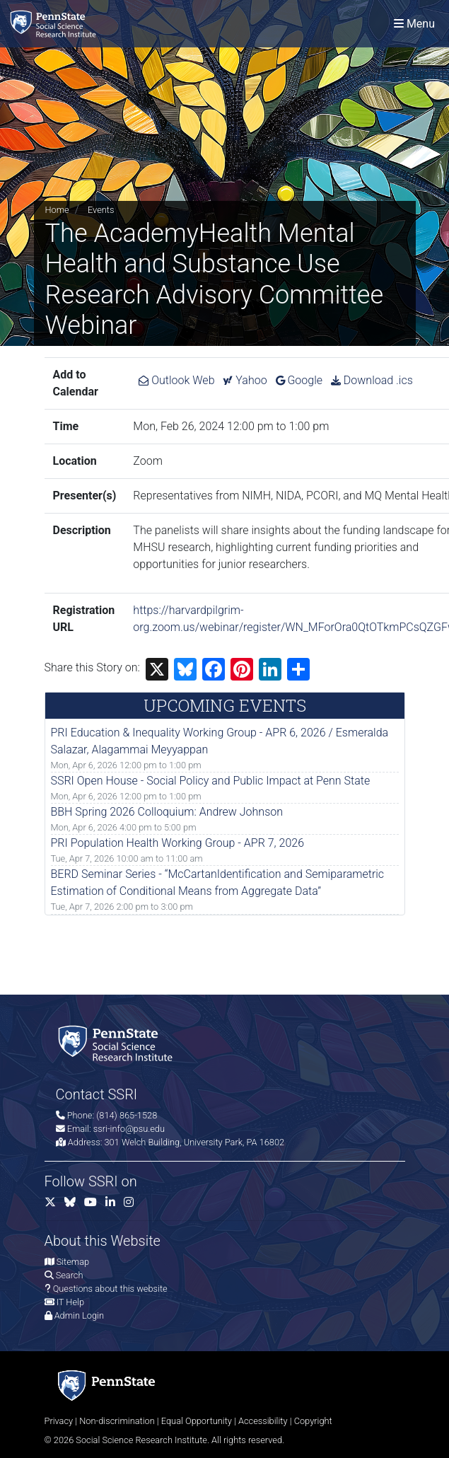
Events (101, 209)
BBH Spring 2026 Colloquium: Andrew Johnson (167, 811)
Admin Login (79, 1315)
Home (57, 209)
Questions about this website (110, 1288)
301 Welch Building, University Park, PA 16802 (195, 1142)
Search (69, 1275)
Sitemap (73, 1261)
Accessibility (263, 1421)
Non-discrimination (117, 1421)
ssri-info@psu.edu (129, 1128)
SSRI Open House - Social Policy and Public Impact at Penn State (211, 780)
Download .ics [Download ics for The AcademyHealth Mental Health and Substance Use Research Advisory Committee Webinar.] (372, 380)
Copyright (313, 1421)
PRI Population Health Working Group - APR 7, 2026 (178, 843)
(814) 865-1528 (126, 1115)
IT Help (70, 1302)
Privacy (59, 1421)
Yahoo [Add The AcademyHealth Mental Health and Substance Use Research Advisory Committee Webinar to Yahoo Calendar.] (245, 380)
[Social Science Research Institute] (56, 23)
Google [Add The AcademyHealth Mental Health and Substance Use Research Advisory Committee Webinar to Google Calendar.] (299, 380)
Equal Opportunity (196, 1421)
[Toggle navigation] (414, 24)
